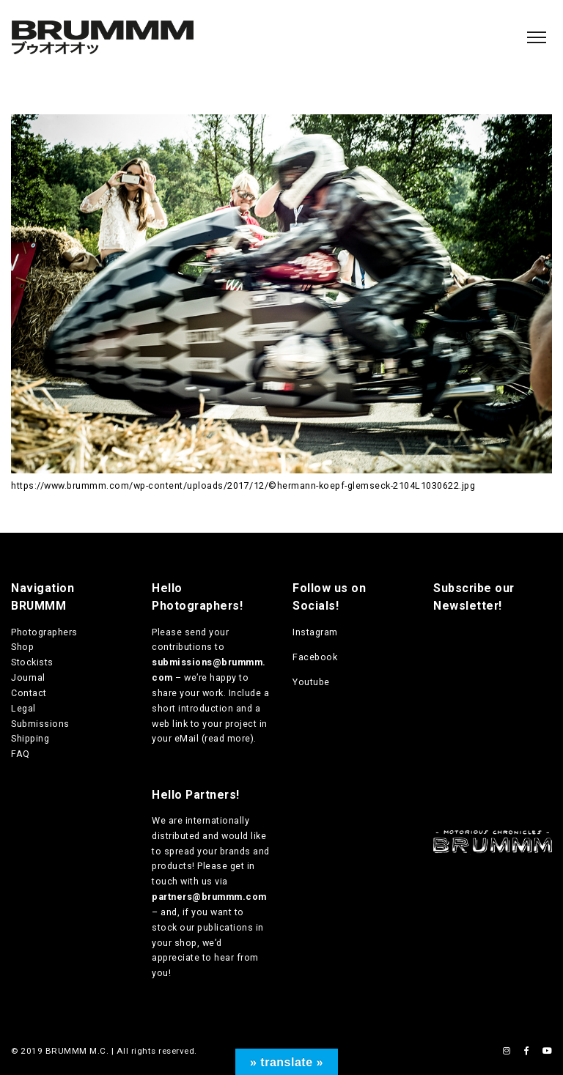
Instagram (315, 632)
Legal (23, 708)
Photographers (44, 632)
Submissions (40, 723)
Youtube (311, 681)
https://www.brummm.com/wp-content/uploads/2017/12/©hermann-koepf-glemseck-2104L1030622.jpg (243, 485)
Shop (22, 646)
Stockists (32, 662)
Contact (29, 692)
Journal (28, 677)
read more (228, 738)
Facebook (314, 656)
